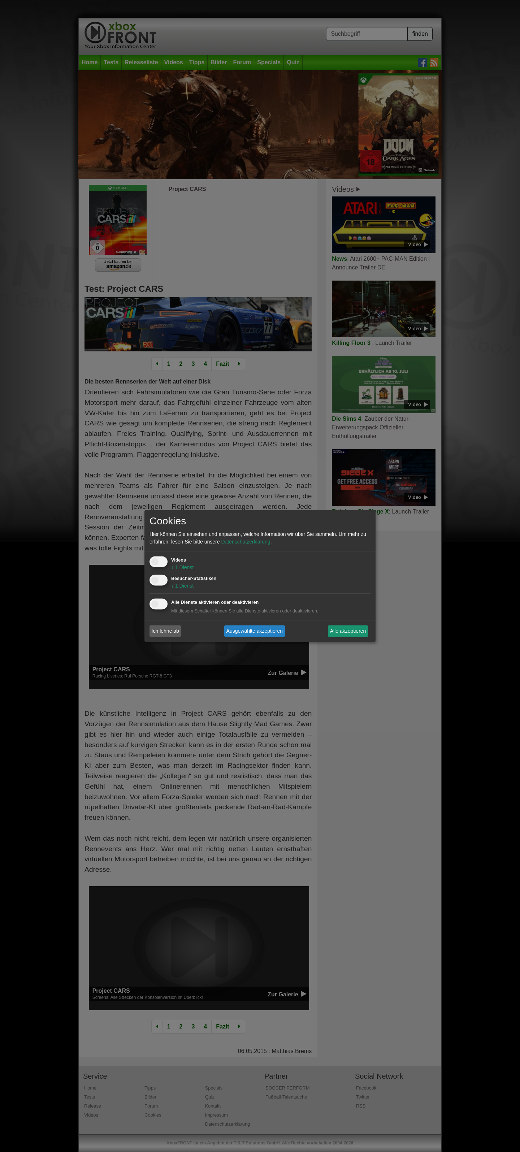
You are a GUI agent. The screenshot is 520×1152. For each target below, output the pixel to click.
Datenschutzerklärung (245, 542)
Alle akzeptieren (348, 631)
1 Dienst (182, 568)
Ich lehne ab (165, 631)
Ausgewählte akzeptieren (254, 631)
